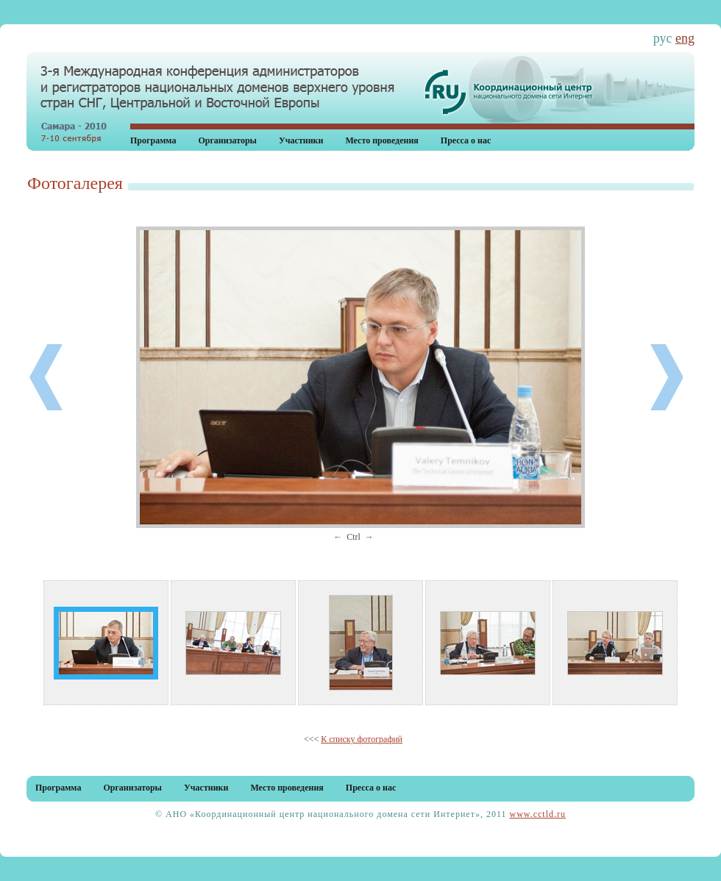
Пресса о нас (466, 140)
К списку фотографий (361, 739)
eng (685, 38)
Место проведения (381, 140)
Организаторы (227, 140)
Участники (301, 140)
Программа (153, 140)
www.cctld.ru (538, 814)
